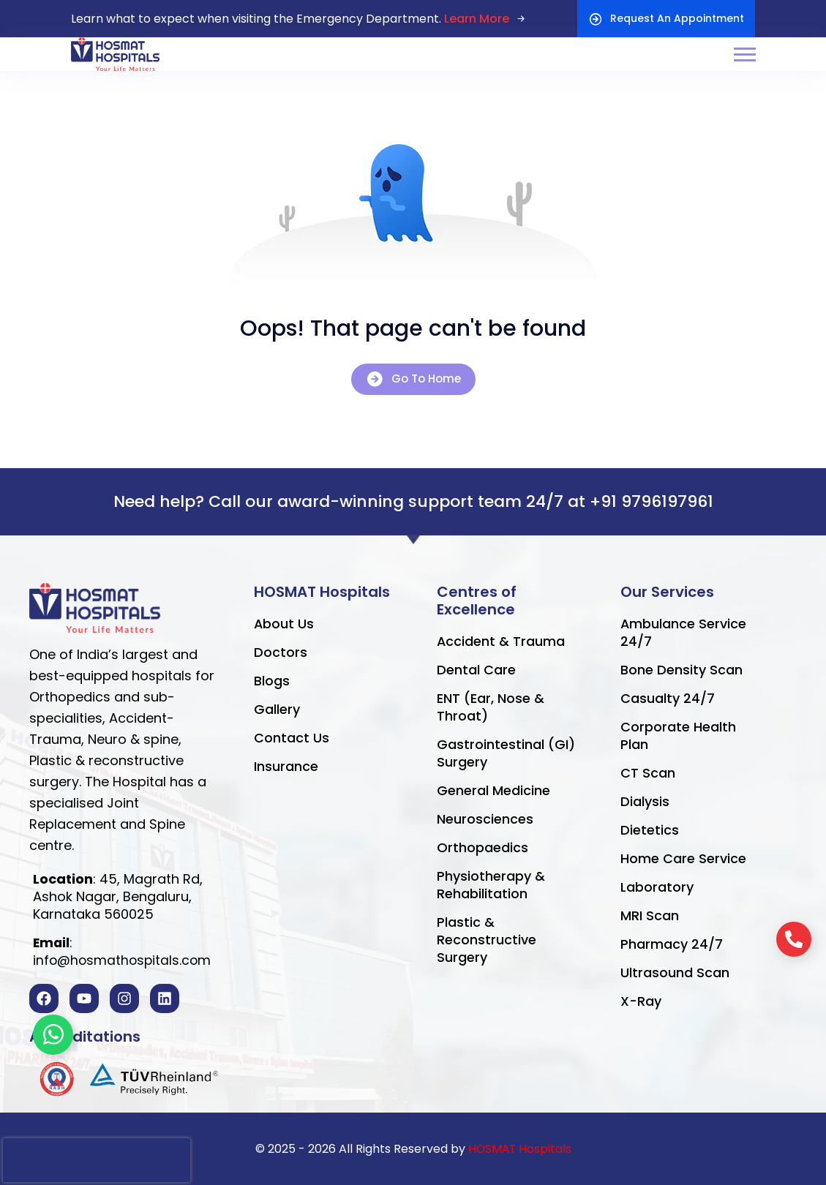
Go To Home (413, 379)
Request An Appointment (666, 18)
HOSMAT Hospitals (519, 1148)
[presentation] (96, 1160)
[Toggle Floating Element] (53, 1035)
